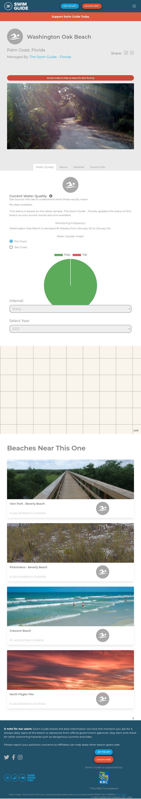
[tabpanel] (70, 253)
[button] (134, 6)
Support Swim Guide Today (70, 16)
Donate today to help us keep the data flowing (70, 78)
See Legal (121, 794)
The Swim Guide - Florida (50, 57)
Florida (38, 50)
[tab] (45, 167)
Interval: (16, 300)
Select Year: (19, 321)
